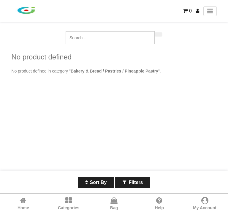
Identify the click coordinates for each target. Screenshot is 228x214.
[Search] (158, 34)
